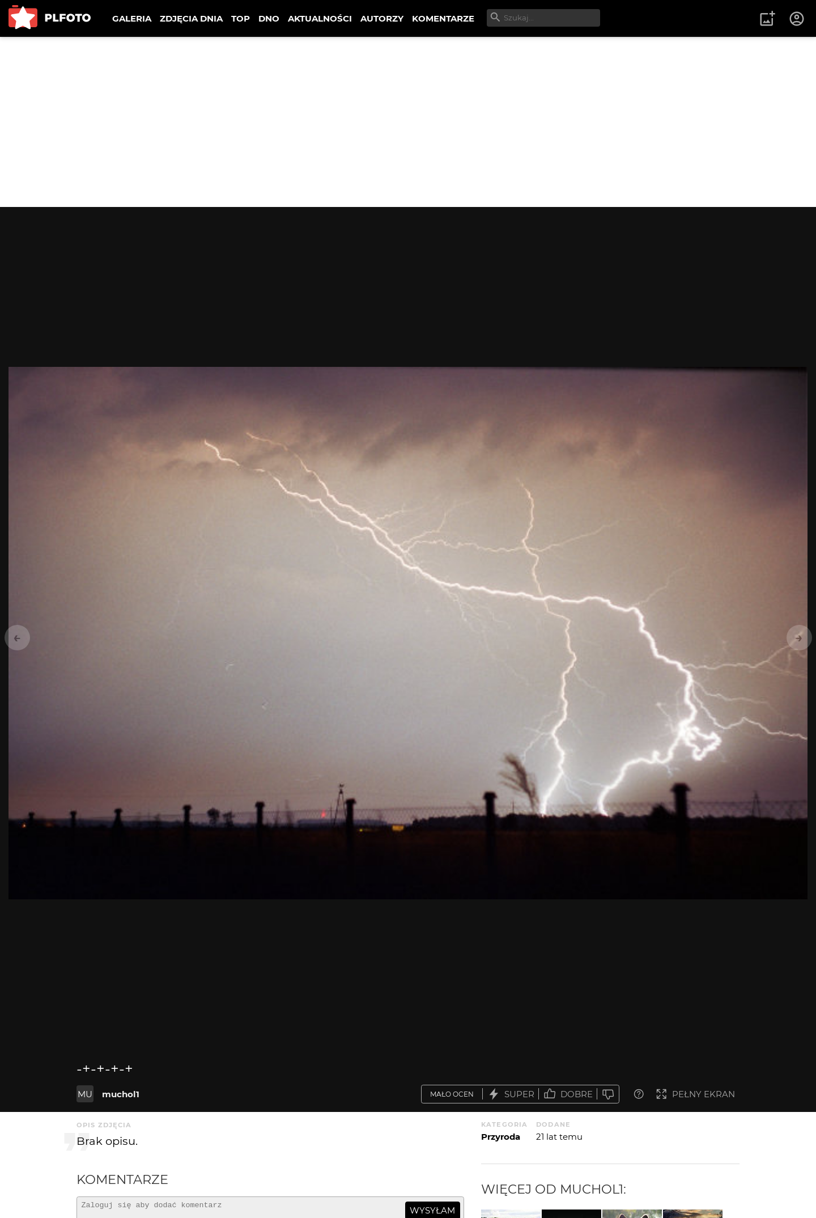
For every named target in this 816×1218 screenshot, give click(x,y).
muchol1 (120, 1094)
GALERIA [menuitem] (131, 18)
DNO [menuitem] (268, 18)
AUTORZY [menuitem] (381, 18)
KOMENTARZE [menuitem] (443, 18)
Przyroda (500, 1136)
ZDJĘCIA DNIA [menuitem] (191, 18)
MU (85, 1094)
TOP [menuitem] (240, 18)
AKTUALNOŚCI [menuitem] (320, 18)
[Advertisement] (408, 122)
